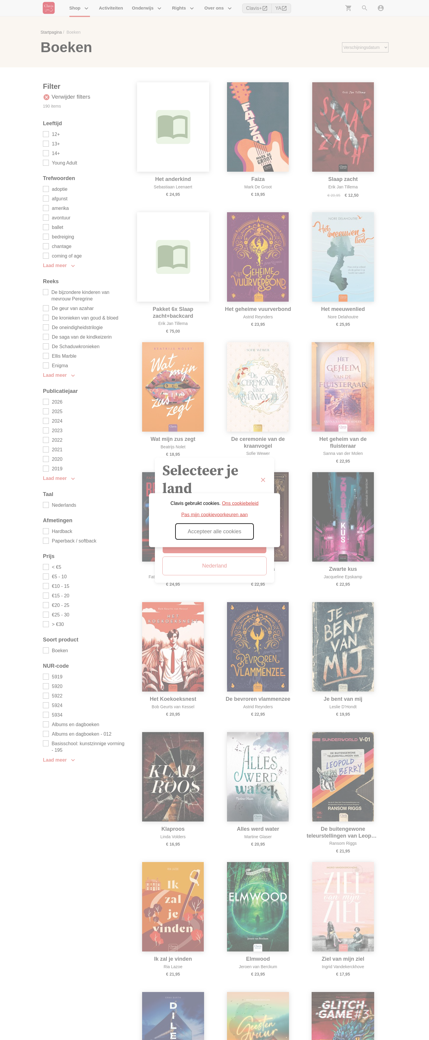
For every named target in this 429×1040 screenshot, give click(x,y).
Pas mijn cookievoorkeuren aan (214, 514)
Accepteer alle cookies (214, 531)
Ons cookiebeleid (240, 503)
